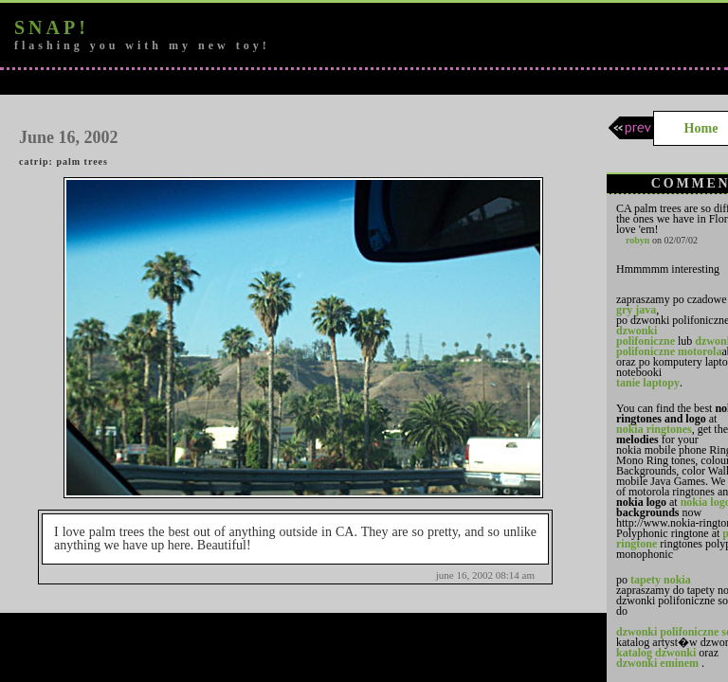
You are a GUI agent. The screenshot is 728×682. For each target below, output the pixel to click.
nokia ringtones (654, 429)
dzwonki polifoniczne (645, 336)
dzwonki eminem (657, 663)
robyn (637, 240)
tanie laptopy (648, 382)
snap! (51, 27)
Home (701, 128)
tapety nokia (660, 579)
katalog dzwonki (656, 652)
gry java (636, 309)
